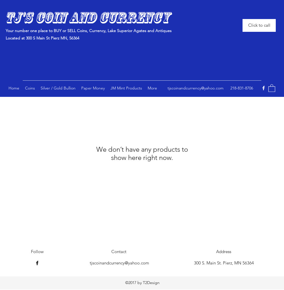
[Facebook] (263, 88)
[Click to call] (259, 25)
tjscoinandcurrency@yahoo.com (196, 88)
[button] (126, 88)
